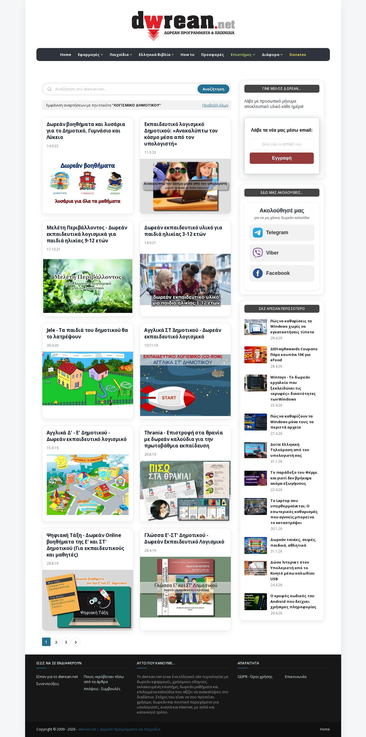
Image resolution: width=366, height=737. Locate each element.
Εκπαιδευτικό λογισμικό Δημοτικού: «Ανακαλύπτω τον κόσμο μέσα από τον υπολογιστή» (181, 134)
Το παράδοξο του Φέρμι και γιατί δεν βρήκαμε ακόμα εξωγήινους (293, 478)
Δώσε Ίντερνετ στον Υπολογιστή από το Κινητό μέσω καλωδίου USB (292, 570)
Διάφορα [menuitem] (270, 54)
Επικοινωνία (295, 676)
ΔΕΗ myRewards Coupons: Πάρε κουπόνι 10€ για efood (294, 354)
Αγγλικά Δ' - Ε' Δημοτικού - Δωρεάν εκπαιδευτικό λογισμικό (87, 436)
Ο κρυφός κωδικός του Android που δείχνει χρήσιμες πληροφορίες (293, 601)
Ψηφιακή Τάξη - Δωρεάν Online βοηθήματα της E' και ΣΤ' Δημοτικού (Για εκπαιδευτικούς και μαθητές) (85, 545)
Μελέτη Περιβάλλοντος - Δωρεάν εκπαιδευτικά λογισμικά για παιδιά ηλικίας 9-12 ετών (87, 234)
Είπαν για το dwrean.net (57, 676)
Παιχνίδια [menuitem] (119, 54)
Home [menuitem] (65, 54)
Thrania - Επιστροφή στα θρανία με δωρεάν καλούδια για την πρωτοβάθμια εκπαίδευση (183, 439)
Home (325, 729)
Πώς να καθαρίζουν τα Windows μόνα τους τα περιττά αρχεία (292, 422)
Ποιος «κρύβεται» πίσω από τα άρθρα (104, 679)
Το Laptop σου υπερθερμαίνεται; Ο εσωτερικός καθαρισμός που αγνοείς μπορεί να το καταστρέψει (294, 511)
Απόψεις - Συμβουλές (102, 688)
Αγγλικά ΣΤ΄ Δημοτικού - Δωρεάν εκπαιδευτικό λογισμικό (182, 333)
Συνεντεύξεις (47, 683)
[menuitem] (243, 54)
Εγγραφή (282, 158)
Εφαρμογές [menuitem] (89, 54)
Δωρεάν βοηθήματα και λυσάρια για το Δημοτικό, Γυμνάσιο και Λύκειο (86, 130)
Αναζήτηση (213, 89)
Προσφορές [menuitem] (212, 54)
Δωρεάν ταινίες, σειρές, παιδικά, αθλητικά (293, 542)
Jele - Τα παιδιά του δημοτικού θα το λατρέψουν (87, 333)
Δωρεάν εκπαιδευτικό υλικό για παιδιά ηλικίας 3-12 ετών (183, 231)
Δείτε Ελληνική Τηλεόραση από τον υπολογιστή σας (289, 450)
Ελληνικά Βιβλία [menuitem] (154, 54)
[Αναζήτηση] (125, 89)
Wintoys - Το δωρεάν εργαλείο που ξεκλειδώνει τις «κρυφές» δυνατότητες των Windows (293, 388)
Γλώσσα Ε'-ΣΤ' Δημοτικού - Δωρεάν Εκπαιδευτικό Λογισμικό (184, 538)
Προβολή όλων (215, 105)
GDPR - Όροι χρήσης (255, 676)
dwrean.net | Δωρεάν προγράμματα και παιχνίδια (119, 729)
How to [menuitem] (187, 54)
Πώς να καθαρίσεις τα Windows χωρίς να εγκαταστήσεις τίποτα (292, 326)
